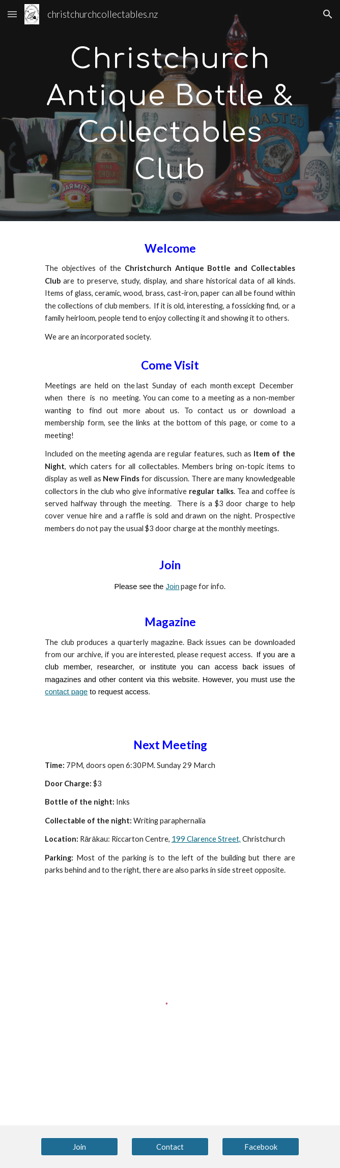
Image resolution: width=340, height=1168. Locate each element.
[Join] (79, 1146)
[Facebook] (260, 1146)
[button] (12, 14)
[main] (170, 111)
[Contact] (170, 1146)
